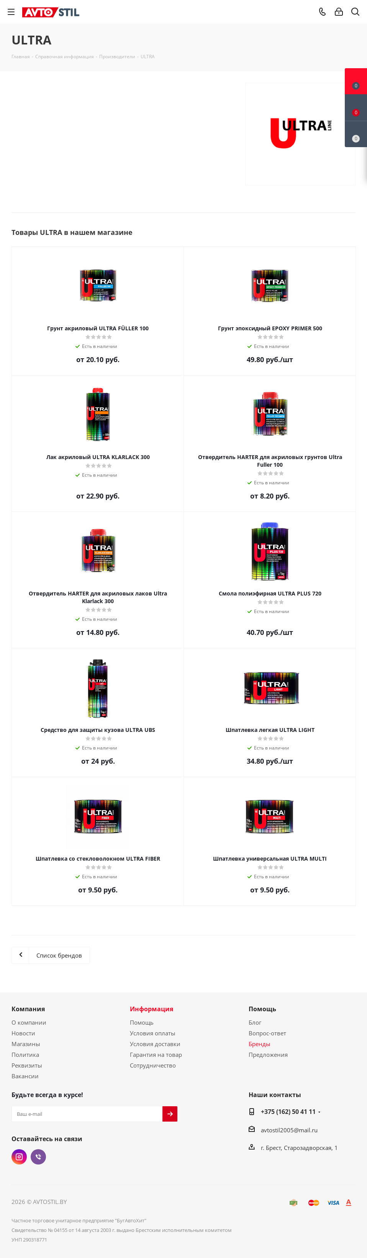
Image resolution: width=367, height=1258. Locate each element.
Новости (23, 1033)
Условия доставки (155, 1044)
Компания (28, 1009)
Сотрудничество (153, 1065)
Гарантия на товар (156, 1054)
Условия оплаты (152, 1033)
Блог (255, 1022)
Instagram (19, 1157)
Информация (151, 1009)
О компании (28, 1022)
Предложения (268, 1054)
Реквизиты (26, 1065)
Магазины (25, 1044)
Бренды (259, 1044)
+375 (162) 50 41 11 (288, 1111)
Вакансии (25, 1076)
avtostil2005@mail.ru (289, 1130)
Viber (38, 1157)
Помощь (142, 1022)
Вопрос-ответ (267, 1033)
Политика (25, 1054)
